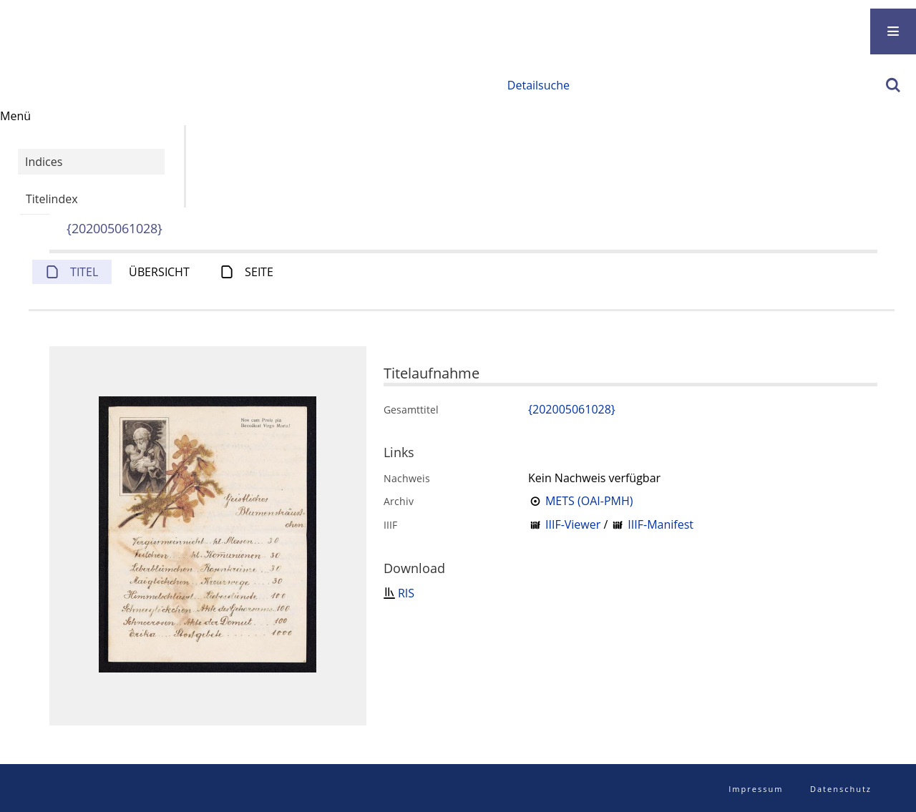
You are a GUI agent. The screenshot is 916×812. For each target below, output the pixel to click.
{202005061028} (114, 228)
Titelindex (52, 199)
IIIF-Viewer (572, 524)
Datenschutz (841, 788)
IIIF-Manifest (660, 524)
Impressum (756, 788)
